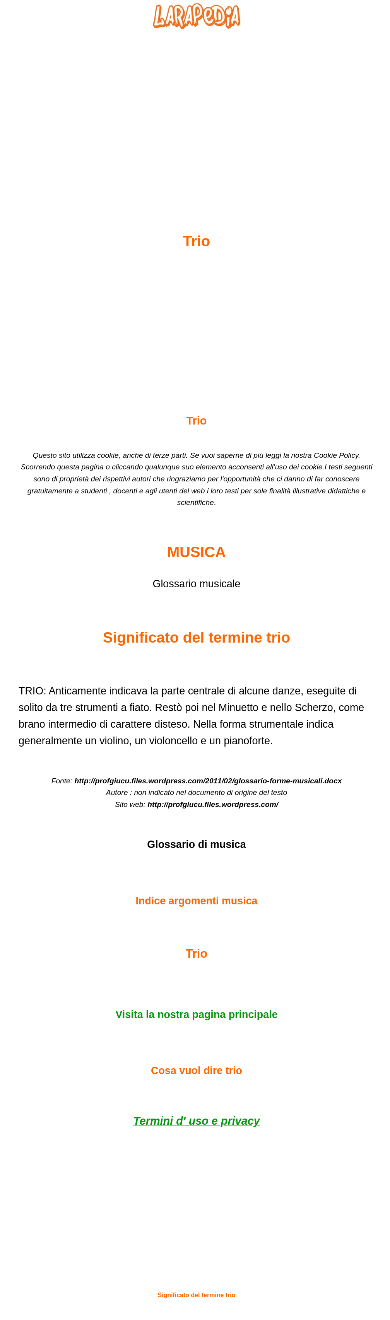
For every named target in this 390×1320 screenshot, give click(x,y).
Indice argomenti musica (196, 901)
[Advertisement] (196, 112)
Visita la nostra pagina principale (196, 1014)
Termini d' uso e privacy (196, 1121)
